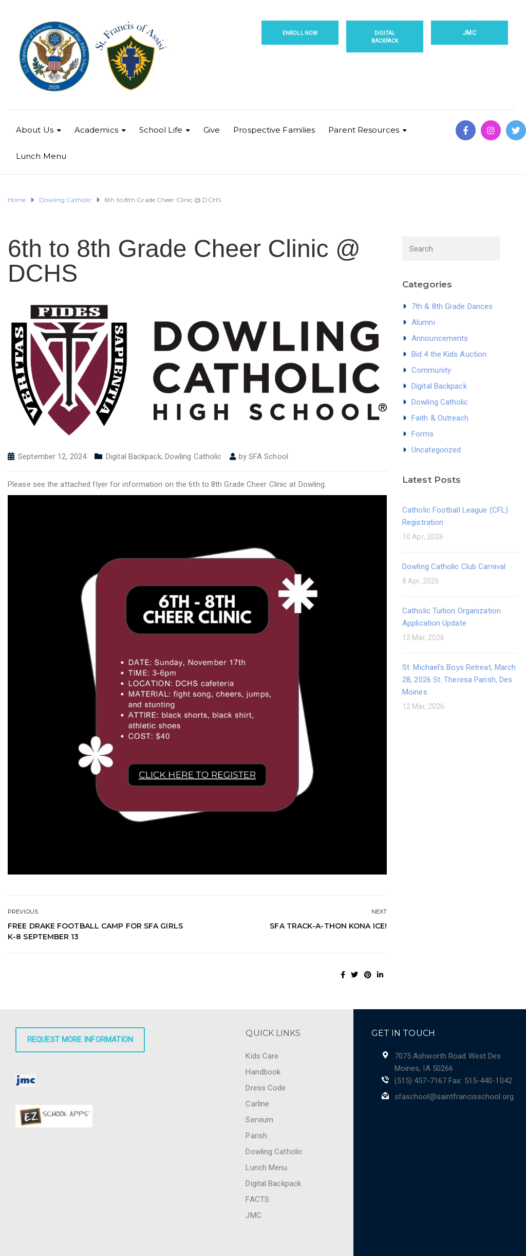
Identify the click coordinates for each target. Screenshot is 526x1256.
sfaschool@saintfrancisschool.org (454, 1096)
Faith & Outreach (440, 418)
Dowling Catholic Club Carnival (453, 566)
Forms (422, 434)
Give (211, 130)
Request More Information (80, 1039)
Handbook (263, 1072)
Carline (257, 1103)
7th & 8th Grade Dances (452, 306)
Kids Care (262, 1056)
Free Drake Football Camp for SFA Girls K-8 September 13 (95, 931)
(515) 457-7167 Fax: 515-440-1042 (453, 1080)
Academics (96, 130)
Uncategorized (436, 449)
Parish (256, 1135)
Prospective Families (274, 130)
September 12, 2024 (52, 456)
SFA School (268, 456)
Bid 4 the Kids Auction (448, 354)
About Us (34, 130)
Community (431, 370)
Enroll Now (300, 33)
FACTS (257, 1199)
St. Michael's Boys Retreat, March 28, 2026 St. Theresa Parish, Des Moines (459, 680)
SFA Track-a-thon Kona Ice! (328, 926)
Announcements (439, 338)
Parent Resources (363, 130)
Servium (259, 1119)
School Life (160, 130)
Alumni (423, 322)
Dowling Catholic (193, 456)
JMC (469, 33)
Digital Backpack (385, 37)
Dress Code (266, 1088)
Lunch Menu (41, 156)
